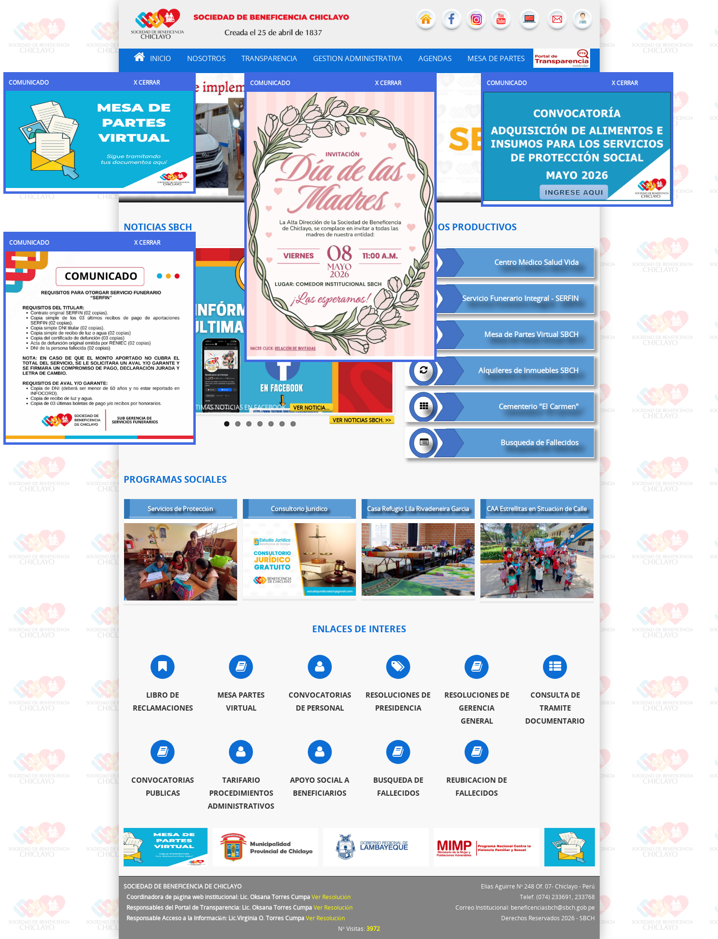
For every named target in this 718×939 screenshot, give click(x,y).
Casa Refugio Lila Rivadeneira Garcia (418, 509)
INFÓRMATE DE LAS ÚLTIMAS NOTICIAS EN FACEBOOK (210, 407)
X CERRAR (147, 82)
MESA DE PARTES (496, 58)
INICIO (147, 57)
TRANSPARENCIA (269, 58)
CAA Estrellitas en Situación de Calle (537, 509)
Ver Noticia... (311, 407)
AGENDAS (435, 58)
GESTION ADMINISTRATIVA (358, 58)
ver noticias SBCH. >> (362, 420)
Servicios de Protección (180, 509)
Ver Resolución (331, 897)
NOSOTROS (206, 58)
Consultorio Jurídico (299, 509)
